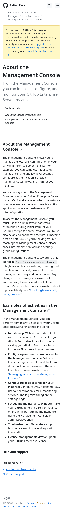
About (39, 19)
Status (50, 503)
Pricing (6, 506)
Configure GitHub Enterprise (23, 16)
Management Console (20, 19)
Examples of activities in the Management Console (30, 307)
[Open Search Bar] (49, 5)
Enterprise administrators (22, 12)
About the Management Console (26, 146)
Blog (34, 506)
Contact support (13, 474)
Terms (30, 503)
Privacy (40, 503)
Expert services (21, 506)
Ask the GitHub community (19, 469)
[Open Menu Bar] (57, 5)
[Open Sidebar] (4, 16)
